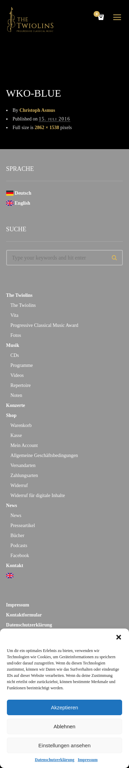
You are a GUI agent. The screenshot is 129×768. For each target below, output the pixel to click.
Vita (14, 315)
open (117, 17)
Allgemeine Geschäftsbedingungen (44, 455)
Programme (21, 365)
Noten (16, 395)
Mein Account (24, 445)
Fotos (15, 335)
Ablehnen (64, 726)
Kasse (16, 435)
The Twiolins (19, 295)
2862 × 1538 (47, 127)
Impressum (88, 759)
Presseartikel (22, 525)
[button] (118, 637)
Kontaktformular (24, 615)
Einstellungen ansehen (65, 745)
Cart (98, 14)
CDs (14, 355)
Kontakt (14, 565)
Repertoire (20, 385)
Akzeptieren (64, 707)
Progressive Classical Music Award (44, 325)
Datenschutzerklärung (54, 759)
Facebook (19, 555)
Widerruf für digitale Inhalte (37, 495)
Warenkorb (21, 425)
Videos (17, 375)
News (11, 505)
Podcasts (18, 545)
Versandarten (22, 465)
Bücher (17, 535)
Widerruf (19, 485)
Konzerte (15, 405)
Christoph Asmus (37, 110)
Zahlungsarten (24, 475)
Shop (11, 415)
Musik (12, 345)
